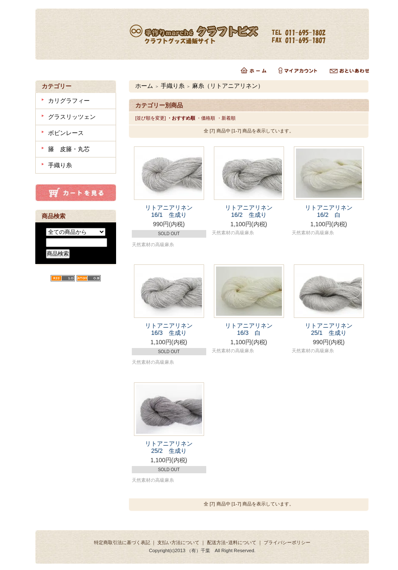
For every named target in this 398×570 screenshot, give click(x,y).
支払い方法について (178, 542)
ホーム (144, 85)
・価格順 (205, 118)
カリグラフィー (69, 100)
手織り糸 (60, 165)
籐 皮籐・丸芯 (69, 149)
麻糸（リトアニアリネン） (228, 85)
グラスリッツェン (72, 116)
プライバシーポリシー (287, 542)
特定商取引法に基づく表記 (122, 542)
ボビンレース (66, 132)
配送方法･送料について (231, 542)
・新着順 (226, 118)
